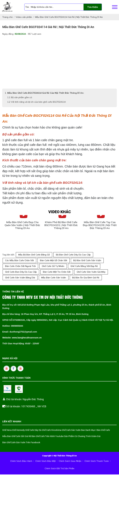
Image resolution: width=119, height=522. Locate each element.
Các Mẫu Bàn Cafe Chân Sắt (19, 260)
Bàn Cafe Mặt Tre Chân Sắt (57, 271)
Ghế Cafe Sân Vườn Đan (73, 430)
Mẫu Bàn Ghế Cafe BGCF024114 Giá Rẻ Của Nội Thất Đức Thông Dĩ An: (45, 92)
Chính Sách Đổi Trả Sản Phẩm (59, 468)
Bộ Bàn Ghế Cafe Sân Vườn (87, 260)
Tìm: (27, 7)
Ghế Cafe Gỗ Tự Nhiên (53, 266)
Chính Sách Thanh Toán (96, 461)
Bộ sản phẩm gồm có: (21, 97)
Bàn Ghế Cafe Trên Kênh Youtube (47, 436)
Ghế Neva (7, 430)
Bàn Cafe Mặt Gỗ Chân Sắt (53, 260)
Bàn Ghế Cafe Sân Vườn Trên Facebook (21, 442)
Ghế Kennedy (18, 430)
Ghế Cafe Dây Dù (33, 430)
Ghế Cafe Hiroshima (51, 430)
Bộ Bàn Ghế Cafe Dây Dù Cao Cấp (73, 254)
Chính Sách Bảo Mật (45, 461)
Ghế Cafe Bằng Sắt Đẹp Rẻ (84, 266)
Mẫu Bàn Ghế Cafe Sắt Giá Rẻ (16, 436)
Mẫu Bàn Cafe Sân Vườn (53, 277)
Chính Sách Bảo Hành (21, 461)
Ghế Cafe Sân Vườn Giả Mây (91, 271)
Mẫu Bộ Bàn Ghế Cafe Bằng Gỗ (34, 254)
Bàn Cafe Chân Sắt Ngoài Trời (20, 266)
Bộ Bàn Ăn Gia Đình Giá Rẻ (85, 277)
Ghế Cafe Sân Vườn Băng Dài (20, 277)
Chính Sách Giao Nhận (70, 461)
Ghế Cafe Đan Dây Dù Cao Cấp (21, 271)
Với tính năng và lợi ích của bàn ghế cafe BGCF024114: (38, 101)
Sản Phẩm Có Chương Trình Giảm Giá (82, 436)
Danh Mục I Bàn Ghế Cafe (97, 430)
